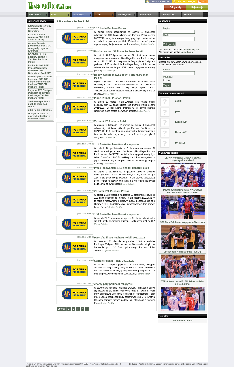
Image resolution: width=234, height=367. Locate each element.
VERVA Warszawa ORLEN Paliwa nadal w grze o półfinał (182, 282)
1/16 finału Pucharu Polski (110, 28)
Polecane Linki (189, 364)
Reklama (150, 364)
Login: (166, 28)
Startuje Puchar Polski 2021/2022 (114, 260)
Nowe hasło (187, 52)
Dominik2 (181, 132)
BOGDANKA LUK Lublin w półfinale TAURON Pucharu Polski (37, 58)
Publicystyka (168, 14)
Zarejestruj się (191, 49)
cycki (178, 100)
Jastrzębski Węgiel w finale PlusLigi (182, 252)
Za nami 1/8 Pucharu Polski (110, 121)
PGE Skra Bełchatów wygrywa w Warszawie (182, 222)
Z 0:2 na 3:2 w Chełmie (40, 110)
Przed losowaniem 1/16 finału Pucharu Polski (121, 167)
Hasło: (166, 35)
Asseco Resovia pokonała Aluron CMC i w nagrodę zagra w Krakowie (40, 47)
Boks (53, 14)
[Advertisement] (38, 177)
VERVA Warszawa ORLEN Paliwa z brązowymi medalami (183, 159)
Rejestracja (197, 7)
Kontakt (142, 364)
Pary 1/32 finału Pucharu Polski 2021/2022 (119, 237)
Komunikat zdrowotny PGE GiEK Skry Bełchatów (39, 28)
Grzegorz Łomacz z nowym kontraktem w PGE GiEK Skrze (39, 116)
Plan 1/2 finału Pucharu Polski (112, 98)
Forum (187, 14)
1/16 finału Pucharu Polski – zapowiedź (117, 144)
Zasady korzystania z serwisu (169, 364)
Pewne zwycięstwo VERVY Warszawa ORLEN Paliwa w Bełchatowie (182, 191)
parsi (178, 111)
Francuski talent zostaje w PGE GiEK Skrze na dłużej (38, 37)
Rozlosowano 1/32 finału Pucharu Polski (118, 51)
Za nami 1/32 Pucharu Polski (111, 191)
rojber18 (180, 142)
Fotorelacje (145, 14)
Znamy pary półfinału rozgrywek (113, 284)
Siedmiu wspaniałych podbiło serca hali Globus (39, 104)
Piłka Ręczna (124, 14)
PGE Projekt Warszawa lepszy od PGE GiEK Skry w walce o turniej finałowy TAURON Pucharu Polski (40, 81)
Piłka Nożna (35, 14)
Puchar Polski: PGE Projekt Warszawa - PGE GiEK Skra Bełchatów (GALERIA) (39, 69)
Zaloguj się (175, 7)
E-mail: (166, 69)
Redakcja (133, 364)
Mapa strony (202, 364)
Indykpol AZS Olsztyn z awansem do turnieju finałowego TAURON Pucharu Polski (40, 94)
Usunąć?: (168, 77)
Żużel (98, 14)
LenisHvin (181, 121)
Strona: (61, 309)
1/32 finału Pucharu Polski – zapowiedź (117, 214)
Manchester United (182, 320)
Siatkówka (78, 14)
